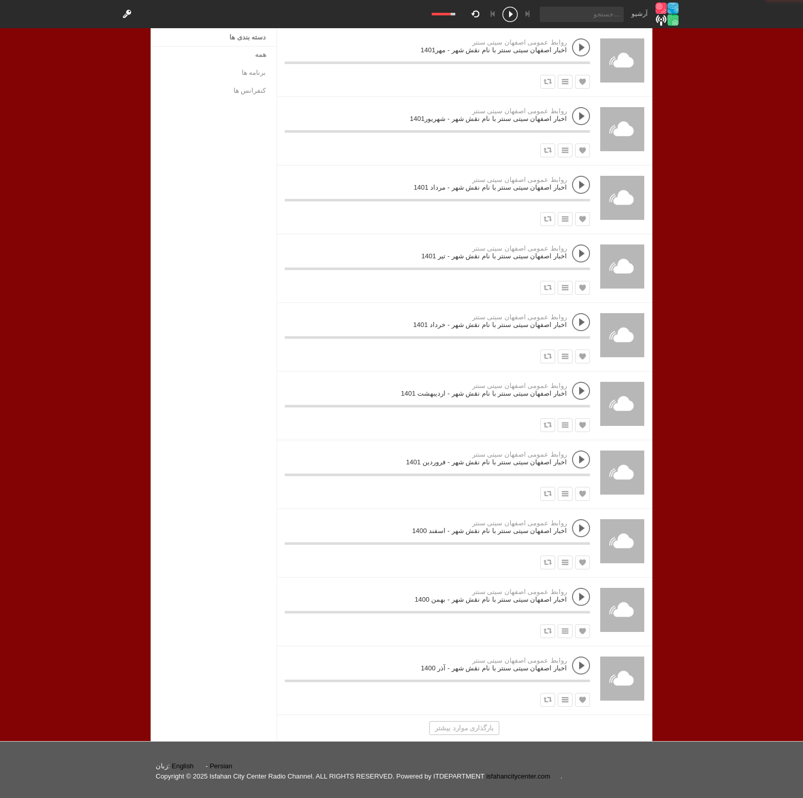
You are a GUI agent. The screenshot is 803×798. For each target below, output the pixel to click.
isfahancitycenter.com (518, 776)
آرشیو (639, 13)
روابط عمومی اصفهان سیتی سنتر (519, 42)
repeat (477, 13)
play (510, 15)
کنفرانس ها (250, 90)
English (183, 766)
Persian (220, 766)
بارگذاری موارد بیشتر (464, 728)
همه (260, 54)
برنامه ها (254, 72)
